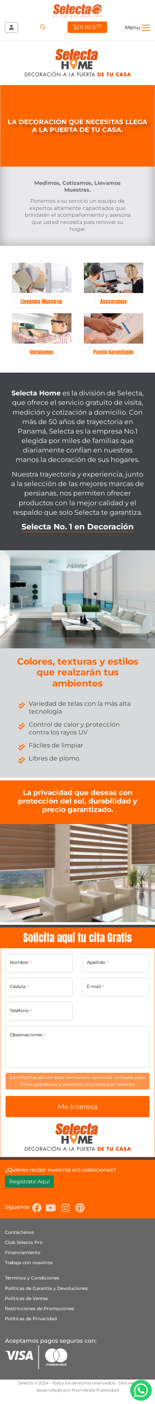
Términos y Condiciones (32, 1277)
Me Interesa (78, 1106)
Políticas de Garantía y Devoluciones (46, 1288)
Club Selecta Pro (23, 1242)
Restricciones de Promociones (39, 1308)
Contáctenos (19, 1232)
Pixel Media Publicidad (95, 1390)
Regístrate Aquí (29, 1181)
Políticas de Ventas (26, 1298)
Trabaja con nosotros (29, 1262)
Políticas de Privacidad (31, 1318)
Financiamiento (22, 1252)
